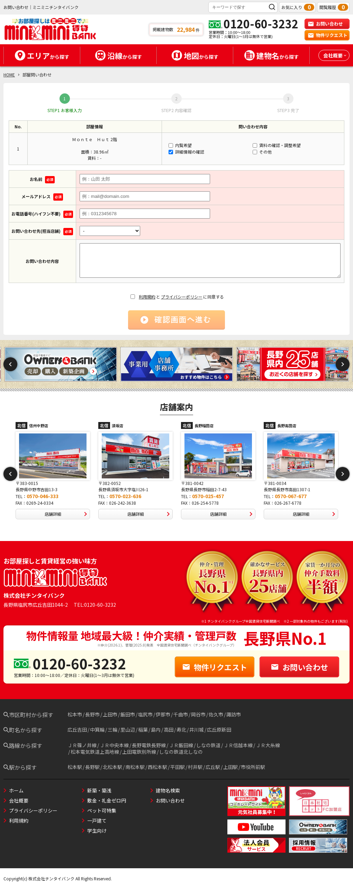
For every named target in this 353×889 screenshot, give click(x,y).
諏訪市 (233, 714)
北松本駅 (112, 766)
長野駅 (92, 766)
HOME (9, 74)
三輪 (112, 729)
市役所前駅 (253, 766)
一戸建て (97, 820)
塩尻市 (145, 714)
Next (343, 364)
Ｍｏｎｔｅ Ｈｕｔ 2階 (94, 139)
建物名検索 (168, 790)
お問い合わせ (325, 23)
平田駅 (177, 766)
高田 (168, 729)
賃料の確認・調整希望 (277, 145)
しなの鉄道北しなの (181, 751)
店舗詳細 (67, 514)
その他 (262, 152)
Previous (10, 364)
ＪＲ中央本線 (114, 745)
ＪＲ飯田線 (181, 745)
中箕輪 (97, 729)
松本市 (74, 714)
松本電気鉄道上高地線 (95, 751)
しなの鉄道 (208, 745)
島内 (156, 729)
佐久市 (216, 714)
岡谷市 (198, 714)
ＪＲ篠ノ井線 (82, 745)
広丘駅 (213, 766)
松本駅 (74, 766)
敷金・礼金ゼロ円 (106, 800)
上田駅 (230, 766)
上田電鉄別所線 (139, 751)
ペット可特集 (101, 810)
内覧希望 (180, 145)
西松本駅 (157, 766)
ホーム (16, 790)
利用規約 (147, 297)
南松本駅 (135, 766)
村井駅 (195, 766)
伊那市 (163, 714)
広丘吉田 (77, 729)
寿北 (181, 729)
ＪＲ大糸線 (268, 745)
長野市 (92, 714)
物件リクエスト (327, 35)
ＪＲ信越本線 (238, 745)
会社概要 (18, 800)
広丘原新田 (219, 729)
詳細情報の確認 (186, 152)
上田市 (110, 714)
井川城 (196, 729)
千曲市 (180, 714)
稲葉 (143, 729)
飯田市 (127, 714)
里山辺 (127, 729)
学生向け (97, 830)
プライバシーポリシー (181, 297)
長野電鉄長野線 (149, 745)
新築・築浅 (99, 790)
